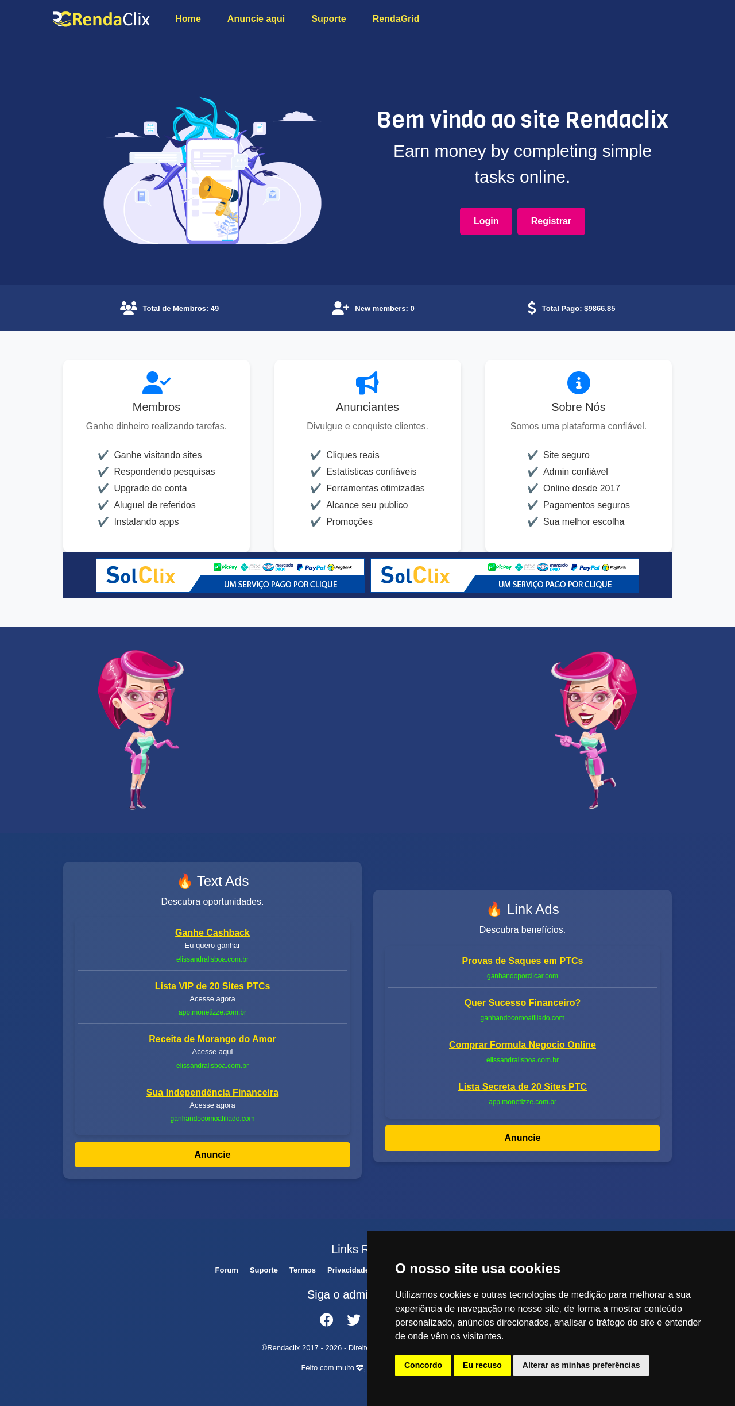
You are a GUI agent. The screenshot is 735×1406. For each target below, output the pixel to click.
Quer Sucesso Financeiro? (523, 1003)
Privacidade (348, 1270)
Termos (302, 1270)
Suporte (328, 19)
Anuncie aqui (256, 19)
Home (187, 19)
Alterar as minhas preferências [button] (581, 1365)
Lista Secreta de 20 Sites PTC (522, 1087)
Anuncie (212, 1154)
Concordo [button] (423, 1365)
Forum (226, 1270)
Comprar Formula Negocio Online (522, 1045)
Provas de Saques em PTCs (522, 961)
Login (486, 221)
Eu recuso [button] (482, 1365)
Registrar (551, 221)
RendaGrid (396, 19)
